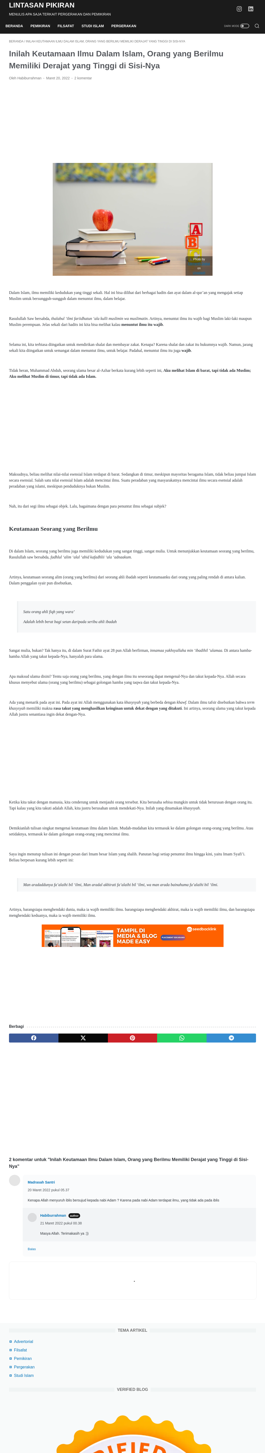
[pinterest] (91, 1133)
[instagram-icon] (241, 9)
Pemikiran (44, 26)
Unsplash (158, 292)
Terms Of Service (99, 1435)
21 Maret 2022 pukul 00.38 (61, 1324)
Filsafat (69, 26)
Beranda (17, 26)
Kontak (192, 1435)
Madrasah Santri (41, 1278)
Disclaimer (154, 1435)
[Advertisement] (91, 142)
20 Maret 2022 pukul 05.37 (48, 1286)
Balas (32, 1350)
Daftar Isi (175, 1435)
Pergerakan (127, 26)
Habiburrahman (53, 1316)
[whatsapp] (124, 1133)
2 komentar (83, 98)
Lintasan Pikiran (41, 5)
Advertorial (206, 56)
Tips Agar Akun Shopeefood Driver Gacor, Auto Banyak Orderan (222, 343)
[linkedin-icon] (252, 9)
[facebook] (25, 1133)
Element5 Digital (158, 283)
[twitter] (58, 1133)
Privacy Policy (129, 1435)
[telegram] (157, 1133)
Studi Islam (96, 26)
